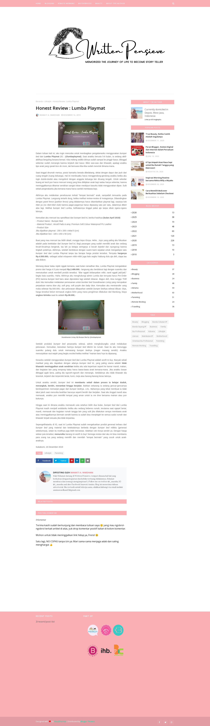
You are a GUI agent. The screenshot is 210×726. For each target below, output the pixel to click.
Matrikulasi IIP (147, 336)
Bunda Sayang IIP (139, 326)
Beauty (153, 269)
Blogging (153, 274)
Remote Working (153, 302)
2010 (153, 254)
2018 (153, 249)
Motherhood (153, 292)
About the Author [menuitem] (115, 3)
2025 (153, 217)
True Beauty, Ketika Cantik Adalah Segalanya (158, 135)
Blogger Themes (88, 721)
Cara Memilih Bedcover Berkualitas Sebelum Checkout (160, 192)
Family (153, 283)
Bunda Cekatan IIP (159, 322)
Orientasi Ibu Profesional (142, 341)
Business (153, 278)
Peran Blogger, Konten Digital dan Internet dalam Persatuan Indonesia (159, 150)
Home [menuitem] (38, 3)
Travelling (153, 306)
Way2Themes (60, 721)
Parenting (59, 453)
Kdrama (153, 288)
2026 (153, 212)
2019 (153, 245)
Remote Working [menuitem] (66, 3)
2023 (153, 226)
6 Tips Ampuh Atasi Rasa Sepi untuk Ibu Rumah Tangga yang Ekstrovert (160, 165)
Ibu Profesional (138, 331)
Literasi (135, 336)
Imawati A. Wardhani (50, 115)
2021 (153, 235)
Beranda (39, 101)
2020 (153, 240)
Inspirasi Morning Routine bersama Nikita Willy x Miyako (159, 179)
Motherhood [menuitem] (85, 3)
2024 (153, 221)
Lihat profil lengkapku (153, 119)
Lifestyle (48, 101)
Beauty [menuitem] (98, 3)
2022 (153, 231)
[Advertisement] (57, 670)
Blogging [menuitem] (49, 3)
